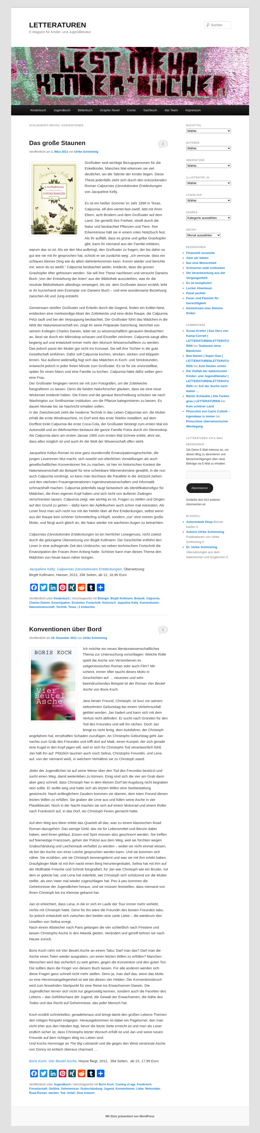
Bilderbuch (85, 110)
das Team (171, 110)
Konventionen (149, 602)
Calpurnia (152, 598)
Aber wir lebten (197, 258)
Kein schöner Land (200, 406)
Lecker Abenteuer (199, 288)
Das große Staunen (57, 143)
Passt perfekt (196, 293)
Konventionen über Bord (65, 629)
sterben (53, 1093)
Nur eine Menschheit (201, 263)
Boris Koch (106, 1084)
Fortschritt (93, 602)
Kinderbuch (38, 110)
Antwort (86, 1093)
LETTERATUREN (57, 25)
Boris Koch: (53, 1061)
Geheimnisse (70, 1088)
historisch (109, 602)
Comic (131, 110)
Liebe (140, 1088)
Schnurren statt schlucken (205, 268)
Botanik (139, 598)
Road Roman (38, 1093)
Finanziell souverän (200, 253)
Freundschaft (38, 1088)
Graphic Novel (109, 110)
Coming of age (125, 1084)
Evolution (78, 602)
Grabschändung (91, 1088)
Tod (62, 1093)
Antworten (86, 607)
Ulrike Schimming (86, 151)
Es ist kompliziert (199, 283)
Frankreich (144, 1084)
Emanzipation (61, 602)
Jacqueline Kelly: (75, 569)
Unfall (71, 1093)
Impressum (193, 110)
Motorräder (152, 1088)
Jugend (109, 1088)
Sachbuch (150, 110)
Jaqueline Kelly (127, 602)
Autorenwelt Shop (199, 522)
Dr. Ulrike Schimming (201, 547)
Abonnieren (199, 488)
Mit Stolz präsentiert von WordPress (130, 1116)
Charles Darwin (39, 602)
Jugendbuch (62, 110)
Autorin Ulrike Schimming (205, 532)
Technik (61, 607)
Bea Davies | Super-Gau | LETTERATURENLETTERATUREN (207, 361)
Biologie (103, 598)
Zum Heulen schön (212, 366)
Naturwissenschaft (42, 607)
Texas (72, 607)
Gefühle (54, 1088)
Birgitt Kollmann (121, 598)
